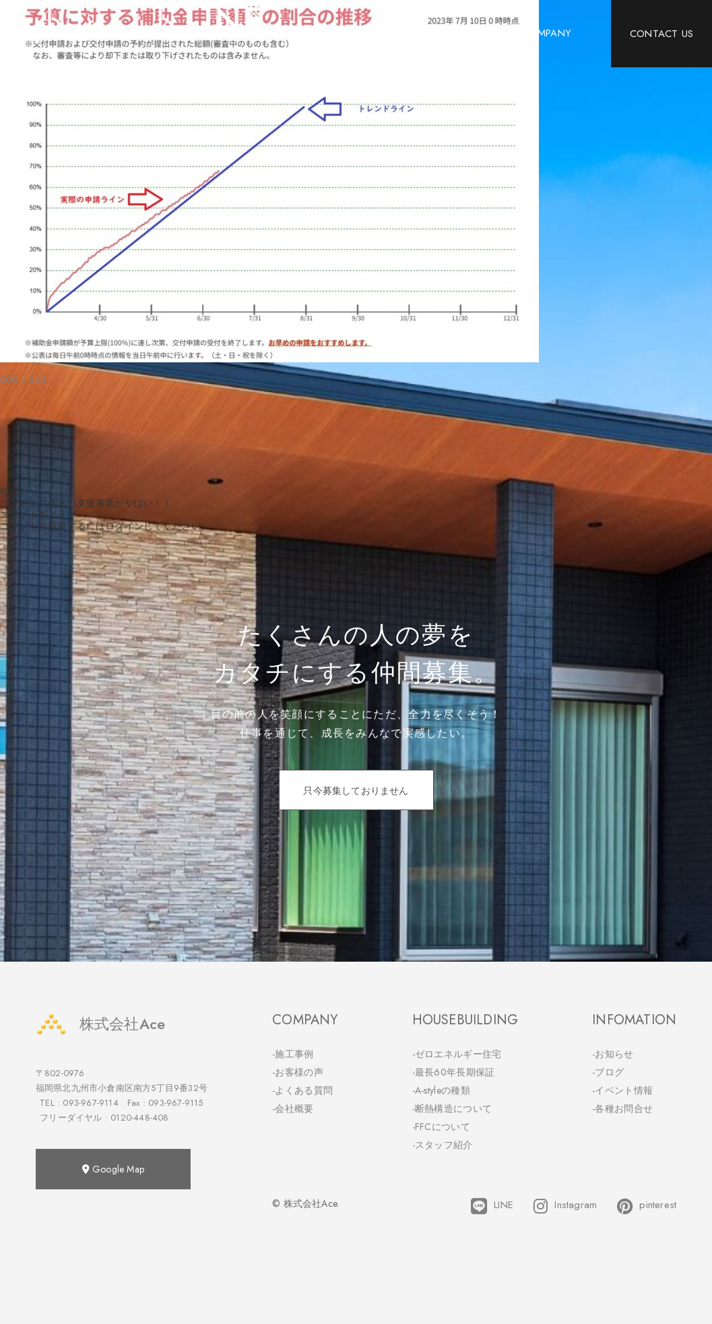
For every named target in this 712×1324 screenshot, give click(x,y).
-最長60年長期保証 (453, 1072)
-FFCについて (441, 1126)
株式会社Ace (100, 1024)
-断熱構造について (452, 1108)
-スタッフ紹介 (442, 1145)
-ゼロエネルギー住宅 (457, 1054)
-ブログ (608, 1072)
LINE (492, 1206)
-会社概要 (293, 1108)
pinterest (646, 1206)
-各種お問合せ (622, 1108)
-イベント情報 (622, 1090)
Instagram (565, 1206)
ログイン (124, 526)
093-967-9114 (90, 1102)
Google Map (113, 1169)
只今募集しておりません (355, 790)
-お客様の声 (297, 1072)
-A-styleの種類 (441, 1090)
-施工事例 (293, 1054)
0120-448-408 (139, 1117)
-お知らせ (613, 1054)
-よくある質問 (302, 1090)
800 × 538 (23, 380)
